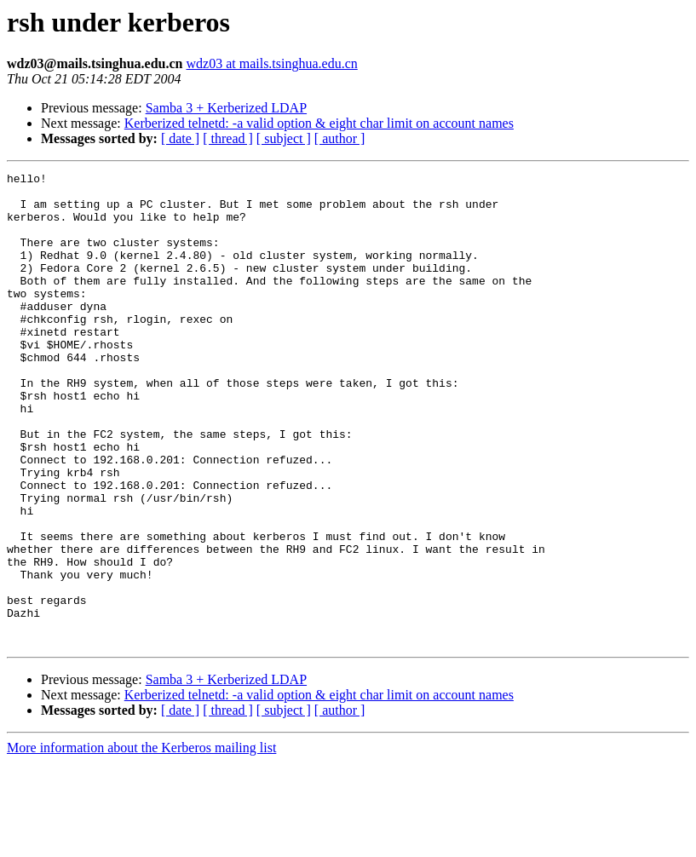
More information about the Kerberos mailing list (141, 842)
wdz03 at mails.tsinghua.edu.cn (271, 63)
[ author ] (339, 138)
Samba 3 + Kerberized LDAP (226, 108)
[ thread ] (228, 138)
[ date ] (180, 138)
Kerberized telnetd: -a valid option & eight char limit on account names (319, 123)
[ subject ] (283, 138)
